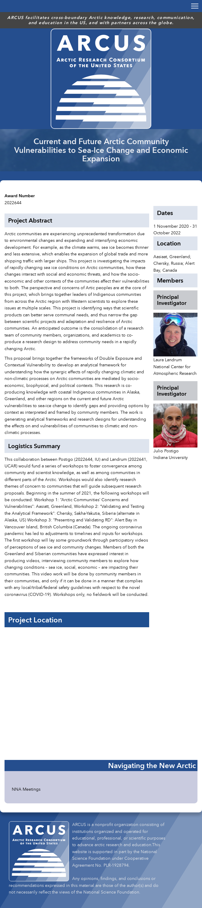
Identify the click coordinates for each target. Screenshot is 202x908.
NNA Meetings (26, 789)
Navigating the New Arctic (152, 765)
